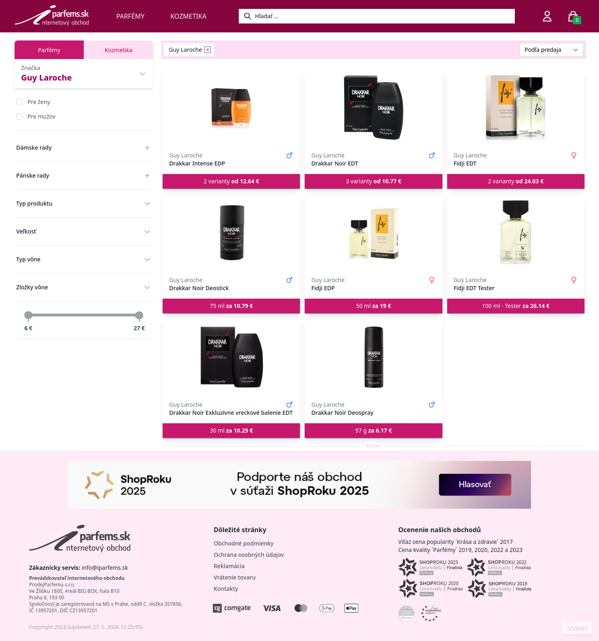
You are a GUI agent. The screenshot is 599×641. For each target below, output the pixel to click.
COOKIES (577, 629)
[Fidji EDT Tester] (516, 232)
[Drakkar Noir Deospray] (373, 357)
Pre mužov (41, 116)
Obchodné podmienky (244, 543)
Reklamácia (229, 566)
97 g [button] (373, 430)
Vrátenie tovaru (234, 577)
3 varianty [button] (373, 181)
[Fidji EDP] (373, 232)
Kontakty (226, 588)
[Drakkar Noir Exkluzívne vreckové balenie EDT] (231, 357)
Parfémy (130, 16)
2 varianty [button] (231, 181)
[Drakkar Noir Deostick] (231, 232)
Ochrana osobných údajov (249, 554)
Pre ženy (39, 102)
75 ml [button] (231, 306)
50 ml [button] (373, 306)
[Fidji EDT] (516, 107)
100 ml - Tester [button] (515, 306)
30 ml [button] (231, 430)
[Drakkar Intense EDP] (231, 107)
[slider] (28, 315)
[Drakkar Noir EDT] (373, 107)
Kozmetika (188, 16)
